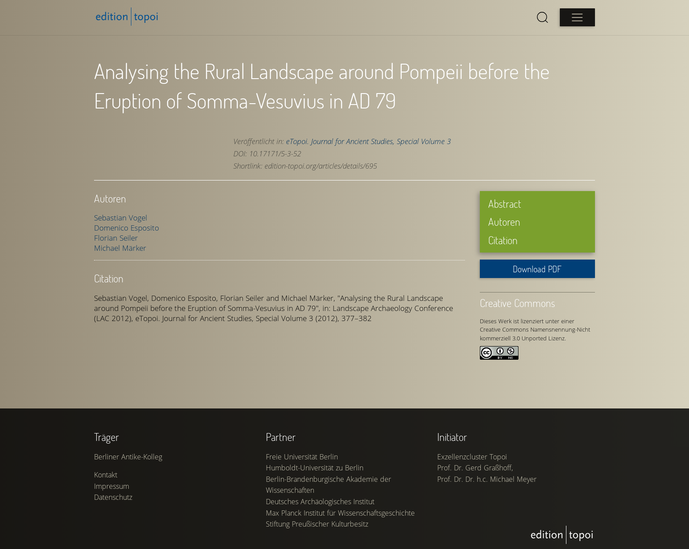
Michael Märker (120, 248)
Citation (503, 240)
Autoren (504, 221)
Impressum (111, 486)
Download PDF (537, 268)
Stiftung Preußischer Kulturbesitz (317, 524)
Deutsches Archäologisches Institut (320, 501)
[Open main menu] (577, 17)
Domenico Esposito (126, 228)
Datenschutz (113, 497)
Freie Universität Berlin (302, 457)
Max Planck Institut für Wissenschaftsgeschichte (340, 513)
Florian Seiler (116, 238)
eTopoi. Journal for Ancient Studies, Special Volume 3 (368, 141)
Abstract (504, 203)
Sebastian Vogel (120, 218)
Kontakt (105, 475)
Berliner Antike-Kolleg (128, 457)
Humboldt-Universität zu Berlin (314, 468)
